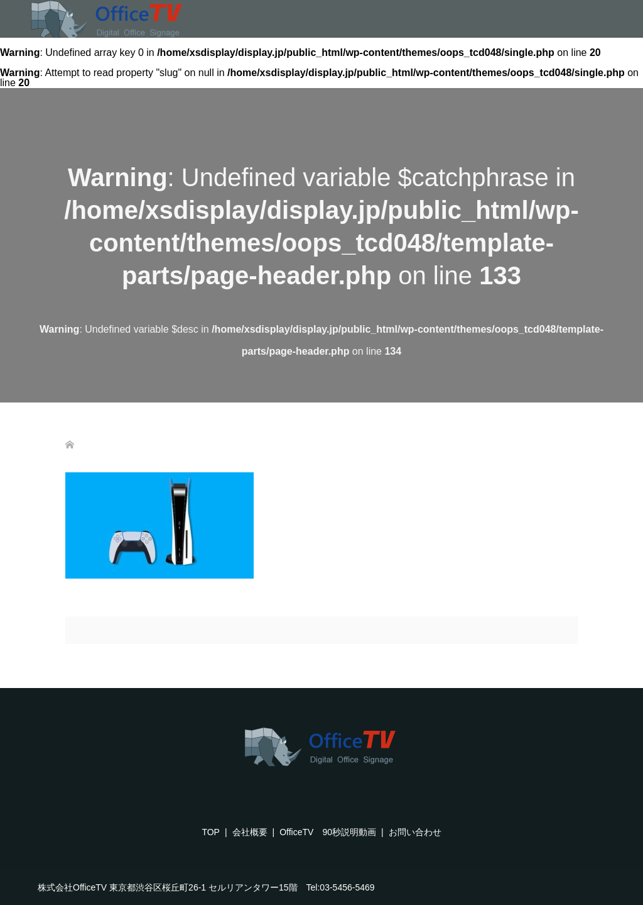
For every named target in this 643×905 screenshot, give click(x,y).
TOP (211, 832)
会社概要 (249, 832)
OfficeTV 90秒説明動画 (327, 832)
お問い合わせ (415, 832)
